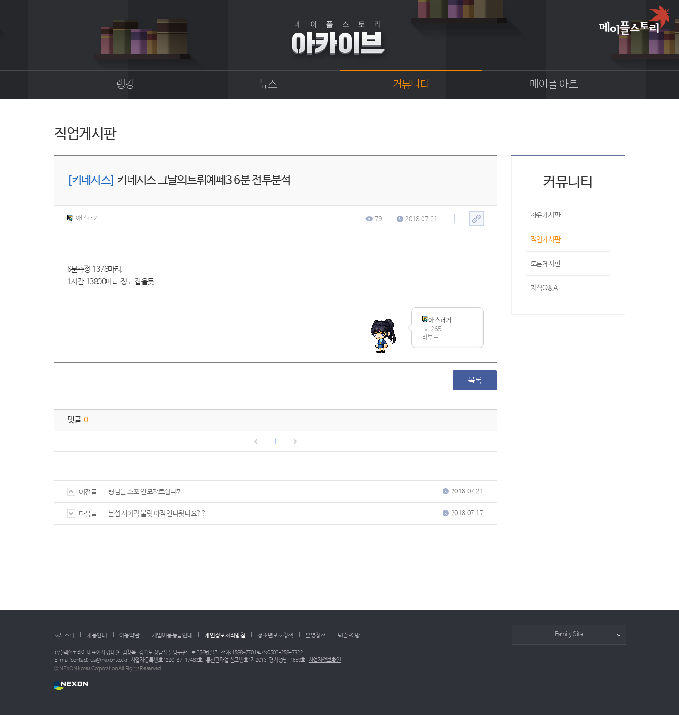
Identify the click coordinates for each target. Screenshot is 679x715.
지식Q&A (544, 288)
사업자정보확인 (325, 660)
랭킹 (125, 84)
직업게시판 (546, 239)
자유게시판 (546, 215)
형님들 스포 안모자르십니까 (145, 492)
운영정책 (315, 635)
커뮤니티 (411, 84)
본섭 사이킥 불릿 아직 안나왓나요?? (157, 513)
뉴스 (268, 84)
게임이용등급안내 (172, 635)
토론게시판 (546, 264)
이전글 (82, 492)
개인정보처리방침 (225, 635)
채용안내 (97, 635)
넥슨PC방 (349, 635)
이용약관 (129, 635)
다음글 (82, 514)
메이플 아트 (554, 84)
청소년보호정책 (275, 635)
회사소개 (64, 635)
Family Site (569, 634)
